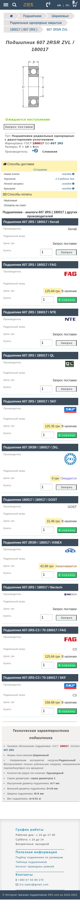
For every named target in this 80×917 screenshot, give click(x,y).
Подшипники (32, 16)
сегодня (68, 174)
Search (14, 5)
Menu (5, 3)
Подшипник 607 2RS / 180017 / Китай (31, 222)
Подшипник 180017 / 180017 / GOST (30, 499)
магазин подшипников (33, 895)
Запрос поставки (19, 126)
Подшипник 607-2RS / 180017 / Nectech (32, 587)
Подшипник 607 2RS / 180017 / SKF (29, 401)
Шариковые (60, 16)
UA (59, 5)
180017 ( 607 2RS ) (23, 29)
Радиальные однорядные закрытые (36, 22)
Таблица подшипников (31, 862)
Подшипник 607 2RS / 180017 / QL (28, 355)
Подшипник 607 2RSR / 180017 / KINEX (32, 542)
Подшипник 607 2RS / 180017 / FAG (29, 264)
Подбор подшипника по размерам (39, 857)
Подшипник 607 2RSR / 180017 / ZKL (30, 447)
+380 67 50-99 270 (30, 879)
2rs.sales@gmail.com (33, 884)
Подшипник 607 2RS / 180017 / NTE (29, 312)
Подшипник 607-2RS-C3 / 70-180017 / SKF (34, 677)
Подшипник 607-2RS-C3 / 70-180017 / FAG (34, 630)
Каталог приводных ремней (35, 866)
